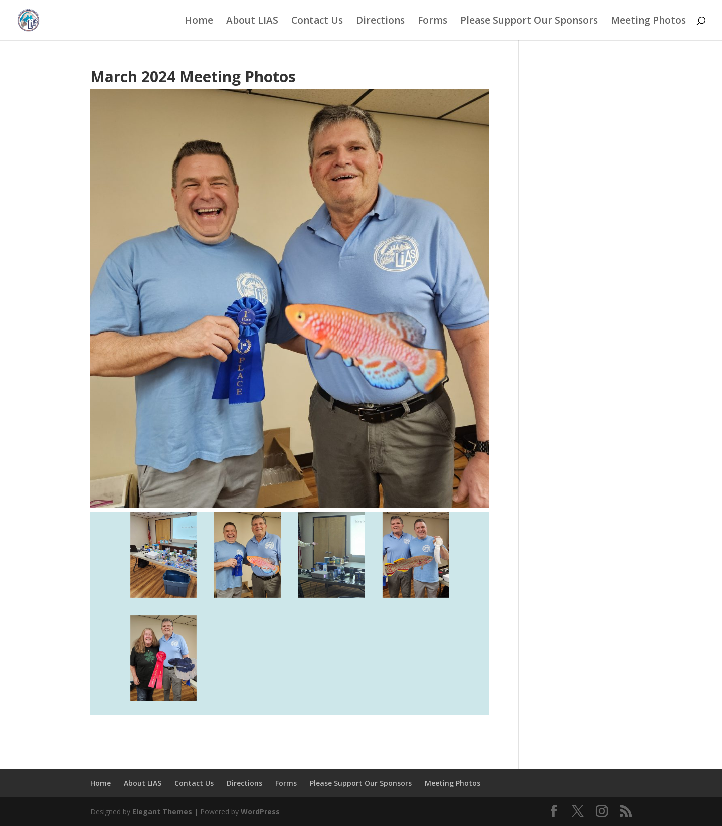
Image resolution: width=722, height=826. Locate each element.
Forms (432, 22)
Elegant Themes (162, 811)
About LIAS (252, 22)
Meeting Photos (648, 22)
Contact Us (317, 22)
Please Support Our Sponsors (529, 22)
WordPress (260, 811)
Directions (380, 22)
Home (199, 22)
